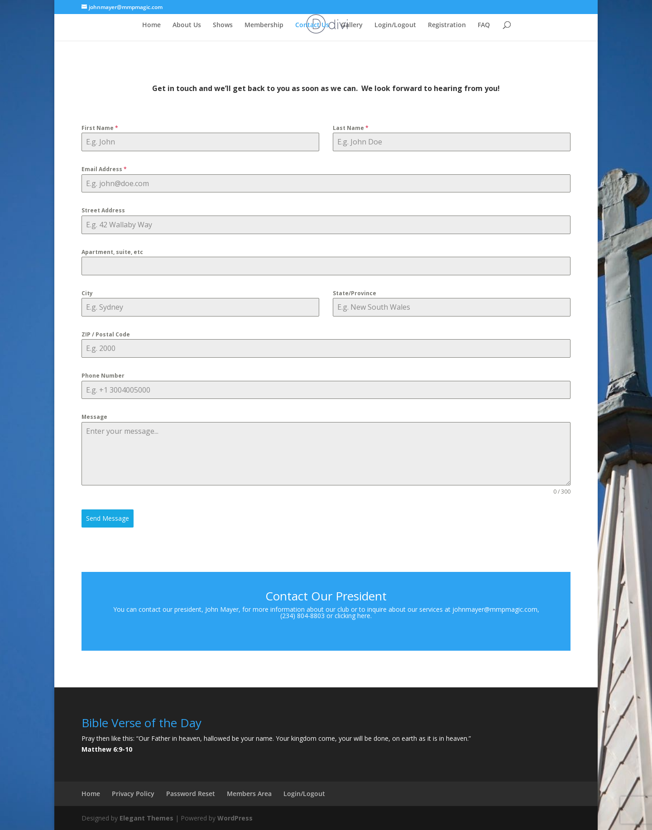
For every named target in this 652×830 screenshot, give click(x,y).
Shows (223, 25)
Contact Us (312, 25)
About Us (187, 25)
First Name (100, 128)
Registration (447, 25)
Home (151, 25)
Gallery (352, 25)
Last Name (351, 128)
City (87, 293)
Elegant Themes (146, 818)
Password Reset (190, 793)
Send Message (107, 518)
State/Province (354, 293)
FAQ (484, 25)
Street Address (103, 210)
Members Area (249, 793)
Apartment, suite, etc (112, 252)
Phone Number (103, 375)
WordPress (235, 818)
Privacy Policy (133, 793)
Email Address (104, 169)
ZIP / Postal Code (106, 334)
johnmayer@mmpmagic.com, (495, 609)
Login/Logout (395, 25)
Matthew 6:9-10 (107, 749)
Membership (263, 25)
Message (94, 417)
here (363, 615)
